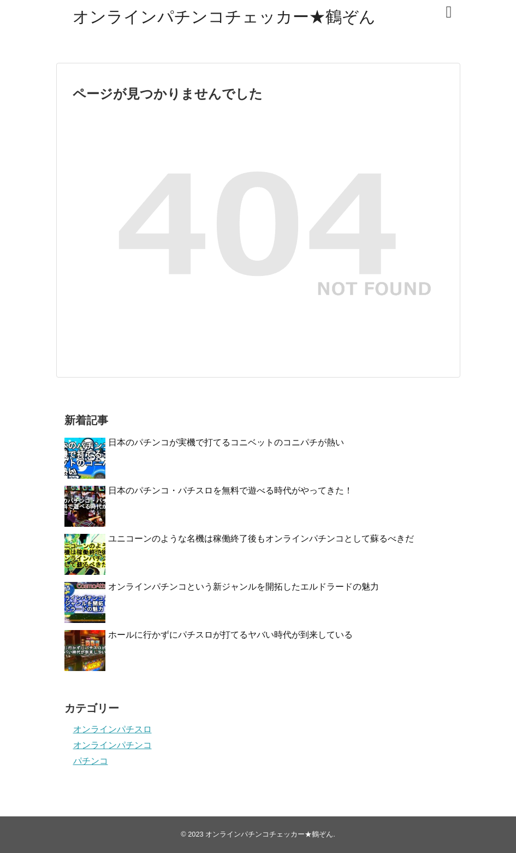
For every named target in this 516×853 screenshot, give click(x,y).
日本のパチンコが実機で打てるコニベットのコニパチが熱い (226, 442)
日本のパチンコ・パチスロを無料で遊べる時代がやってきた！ (230, 490)
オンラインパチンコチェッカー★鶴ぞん (224, 17)
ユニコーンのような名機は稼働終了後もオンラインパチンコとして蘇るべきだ (261, 538)
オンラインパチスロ (112, 729)
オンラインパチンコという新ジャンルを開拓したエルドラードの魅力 (243, 586)
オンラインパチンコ (112, 745)
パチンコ (90, 761)
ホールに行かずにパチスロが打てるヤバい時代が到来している (230, 634)
